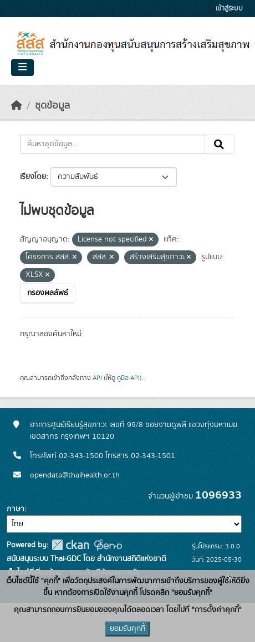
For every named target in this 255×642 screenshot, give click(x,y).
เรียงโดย (33, 176)
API (97, 378)
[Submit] (220, 145)
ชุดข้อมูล (52, 106)
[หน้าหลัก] (16, 106)
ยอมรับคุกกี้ (127, 628)
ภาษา (15, 509)
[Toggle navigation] (22, 67)
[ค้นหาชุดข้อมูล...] (112, 145)
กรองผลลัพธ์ (47, 293)
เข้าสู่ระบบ (229, 8)
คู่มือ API (128, 378)
